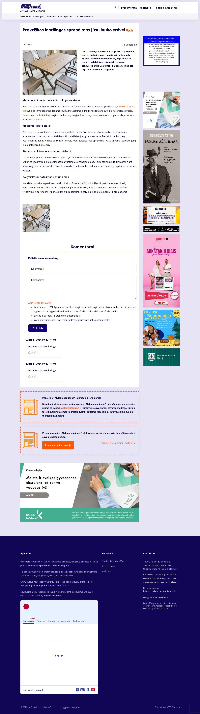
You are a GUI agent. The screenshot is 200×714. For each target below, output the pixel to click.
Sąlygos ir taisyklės (70, 707)
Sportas (68, 16)
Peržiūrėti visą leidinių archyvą (117, 443)
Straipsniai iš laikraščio (113, 561)
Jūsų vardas (37, 268)
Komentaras (37, 280)
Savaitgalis (39, 16)
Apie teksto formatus (39, 302)
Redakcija (145, 7)
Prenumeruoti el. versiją (58, 445)
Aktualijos (25, 16)
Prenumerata (129, 7)
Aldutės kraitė (54, 16)
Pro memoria (86, 16)
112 (76, 16)
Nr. (129, 44)
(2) (129, 30)
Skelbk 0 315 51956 (166, 7)
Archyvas (106, 571)
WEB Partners (173, 707)
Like (29, 352)
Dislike (34, 352)
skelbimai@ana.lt (69, 408)
